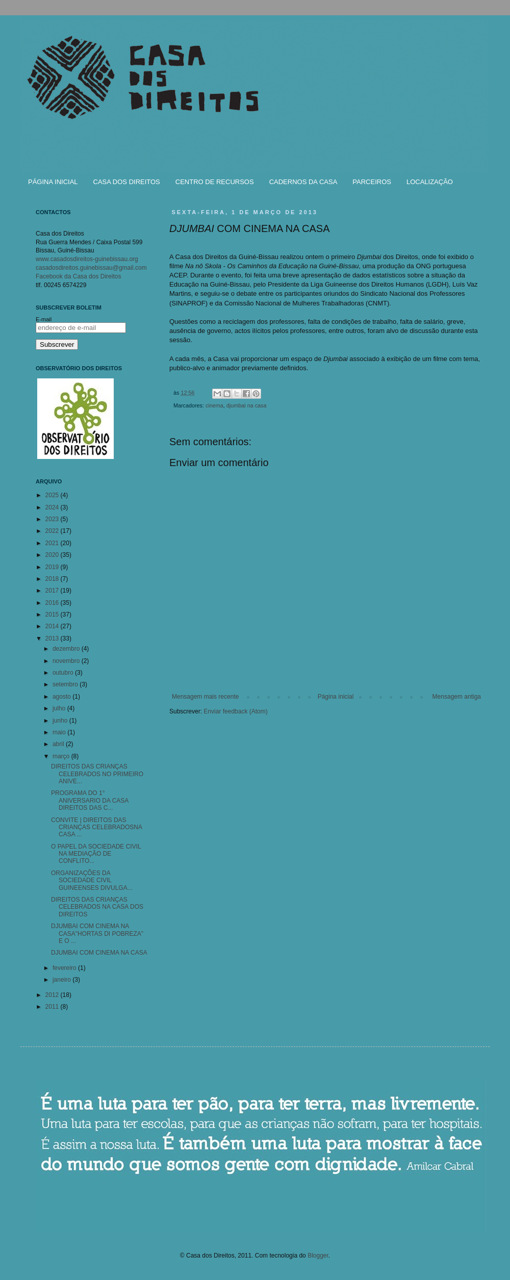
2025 (53, 495)
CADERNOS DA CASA (303, 182)
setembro (66, 684)
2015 (53, 614)
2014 (53, 626)
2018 (53, 578)
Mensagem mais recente (205, 696)
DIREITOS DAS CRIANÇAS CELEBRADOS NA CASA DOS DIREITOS (97, 907)
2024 (53, 507)
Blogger (318, 1255)
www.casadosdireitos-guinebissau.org (87, 259)
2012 (53, 995)
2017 (53, 590)
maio (60, 732)
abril (59, 744)
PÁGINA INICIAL (53, 182)
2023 (53, 519)
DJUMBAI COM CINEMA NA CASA (99, 952)
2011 (53, 1006)
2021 (53, 543)
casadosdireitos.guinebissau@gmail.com (91, 267)
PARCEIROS (371, 182)
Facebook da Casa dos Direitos (78, 276)
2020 (53, 554)
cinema (214, 405)
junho (61, 720)
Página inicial (336, 696)
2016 (53, 602)
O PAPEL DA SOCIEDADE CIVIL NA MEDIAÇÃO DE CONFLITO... (96, 854)
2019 (53, 567)
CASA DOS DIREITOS (126, 182)
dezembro (67, 648)
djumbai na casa (246, 405)
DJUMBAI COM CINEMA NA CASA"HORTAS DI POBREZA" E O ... (97, 933)
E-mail (44, 319)
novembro (67, 660)
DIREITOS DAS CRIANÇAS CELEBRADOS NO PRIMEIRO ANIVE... (97, 774)
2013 (53, 638)
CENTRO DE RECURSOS (214, 182)
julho (60, 708)
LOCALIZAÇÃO (429, 182)
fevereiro (65, 967)
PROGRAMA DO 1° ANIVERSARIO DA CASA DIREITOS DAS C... (90, 800)
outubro (64, 672)
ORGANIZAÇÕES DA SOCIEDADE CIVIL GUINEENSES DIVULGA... (92, 880)
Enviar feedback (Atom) (235, 711)
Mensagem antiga (456, 696)
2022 (53, 530)
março (62, 756)
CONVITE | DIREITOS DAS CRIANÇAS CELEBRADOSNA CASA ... (96, 827)
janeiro (62, 979)
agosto (62, 696)
